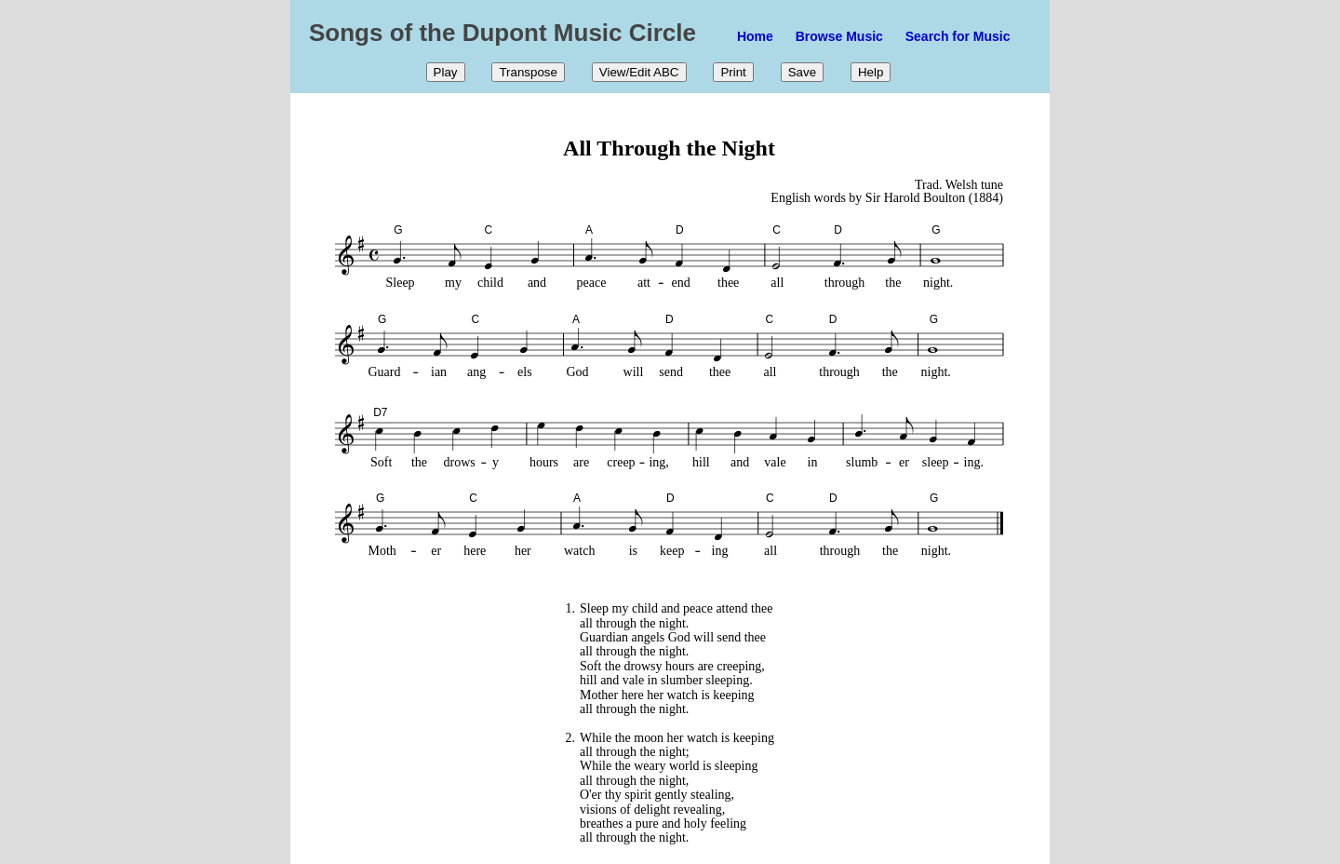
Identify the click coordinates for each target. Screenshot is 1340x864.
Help (870, 72)
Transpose (527, 72)
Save (802, 72)
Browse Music (839, 36)
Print (732, 72)
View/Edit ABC (639, 72)
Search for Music (958, 36)
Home (755, 36)
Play (446, 72)
